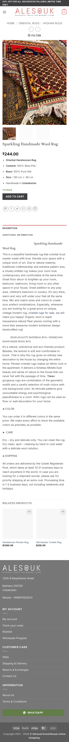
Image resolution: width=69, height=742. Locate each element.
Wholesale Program (14, 638)
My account (9, 619)
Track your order (12, 625)
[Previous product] (37, 29)
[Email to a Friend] (23, 208)
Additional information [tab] (17, 235)
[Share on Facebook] (11, 208)
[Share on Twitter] (17, 208)
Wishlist (7, 631)
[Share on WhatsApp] (5, 208)
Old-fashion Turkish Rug (48, 542)
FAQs (5, 657)
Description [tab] (9, 228)
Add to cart (15, 196)
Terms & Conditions (14, 701)
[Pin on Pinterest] (29, 208)
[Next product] (31, 29)
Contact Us (9, 676)
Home (11, 23)
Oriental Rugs (29, 23)
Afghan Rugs (52, 23)
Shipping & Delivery (14, 663)
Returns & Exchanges (15, 669)
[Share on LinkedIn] (35, 208)
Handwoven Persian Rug (15, 542)
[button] (4, 12)
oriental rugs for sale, (41, 312)
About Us (8, 695)
